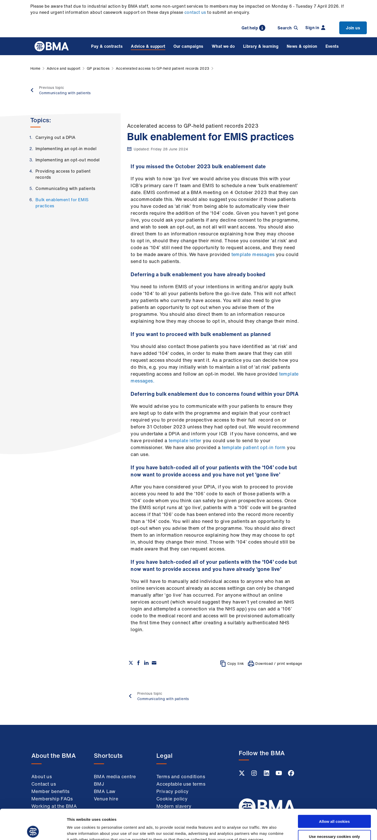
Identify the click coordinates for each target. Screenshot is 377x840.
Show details (268, 830)
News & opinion (302, 46)
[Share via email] (154, 663)
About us (41, 776)
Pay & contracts (107, 46)
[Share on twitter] (131, 663)
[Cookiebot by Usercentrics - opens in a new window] (33, 830)
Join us (353, 28)
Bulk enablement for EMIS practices (62, 203)
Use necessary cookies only (334, 806)
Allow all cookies (334, 791)
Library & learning (261, 46)
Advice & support (148, 46)
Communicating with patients (65, 188)
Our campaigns (188, 46)
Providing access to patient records (63, 174)
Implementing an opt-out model (67, 160)
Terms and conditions (180, 776)
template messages (253, 254)
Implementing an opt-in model (65, 149)
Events (332, 46)
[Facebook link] (291, 775)
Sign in (315, 28)
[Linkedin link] (267, 775)
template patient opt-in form (254, 447)
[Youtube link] (279, 775)
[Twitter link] (242, 775)
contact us (195, 12)
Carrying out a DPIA (55, 137)
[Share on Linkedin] (146, 663)
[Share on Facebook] (138, 663)
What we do (223, 46)
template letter (185, 440)
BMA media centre (115, 776)
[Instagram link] (254, 775)
